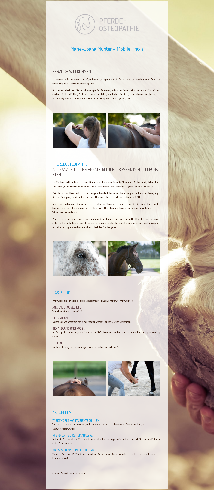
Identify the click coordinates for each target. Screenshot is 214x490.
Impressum (81, 473)
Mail (118, 347)
